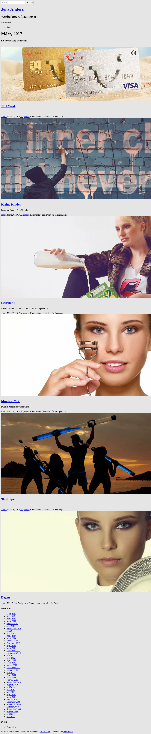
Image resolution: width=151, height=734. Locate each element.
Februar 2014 (12, 641)
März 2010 (11, 697)
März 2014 (11, 638)
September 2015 (14, 628)
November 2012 (14, 653)
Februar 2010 (12, 699)
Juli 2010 (11, 687)
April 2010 (11, 694)
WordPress (68, 731)
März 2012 (11, 663)
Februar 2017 (12, 623)
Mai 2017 (11, 616)
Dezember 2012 (13, 650)
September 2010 (14, 682)
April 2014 (11, 636)
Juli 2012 (11, 655)
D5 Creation (45, 731)
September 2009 (14, 709)
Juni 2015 (11, 633)
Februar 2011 (12, 680)
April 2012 (11, 660)
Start (9, 27)
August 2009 (12, 711)
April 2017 (11, 619)
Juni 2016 (11, 626)
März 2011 (11, 677)
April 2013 (11, 645)
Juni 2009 (11, 716)
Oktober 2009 (13, 707)
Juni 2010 (11, 689)
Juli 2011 (11, 672)
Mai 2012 (11, 658)
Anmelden (11, 727)
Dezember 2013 (13, 643)
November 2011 (14, 670)
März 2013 (11, 648)
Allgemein (25, 116)
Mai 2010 (11, 692)
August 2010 (12, 685)
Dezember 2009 (13, 702)
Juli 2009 (11, 714)
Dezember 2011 (13, 667)
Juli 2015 (11, 631)
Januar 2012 (12, 665)
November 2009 (14, 704)
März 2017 (11, 621)
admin (4, 116)
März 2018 (11, 614)
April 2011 (11, 675)
